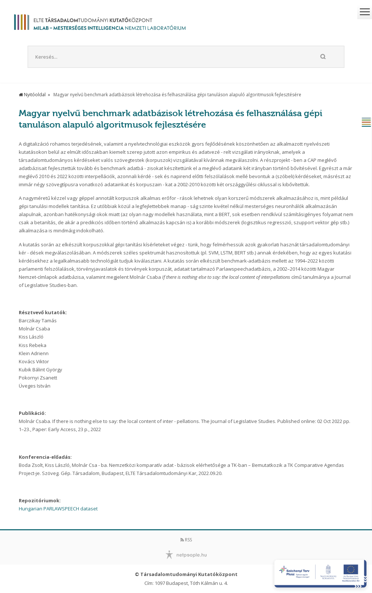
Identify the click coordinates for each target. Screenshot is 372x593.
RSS (186, 540)
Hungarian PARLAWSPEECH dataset (58, 508)
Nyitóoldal (32, 94)
